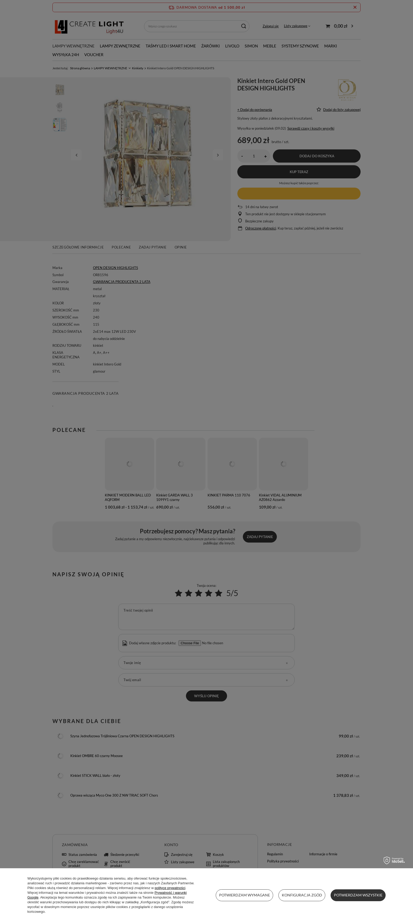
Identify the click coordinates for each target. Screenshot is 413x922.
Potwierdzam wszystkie (358, 895)
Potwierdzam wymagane (244, 895)
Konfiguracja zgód (302, 895)
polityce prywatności (170, 888)
